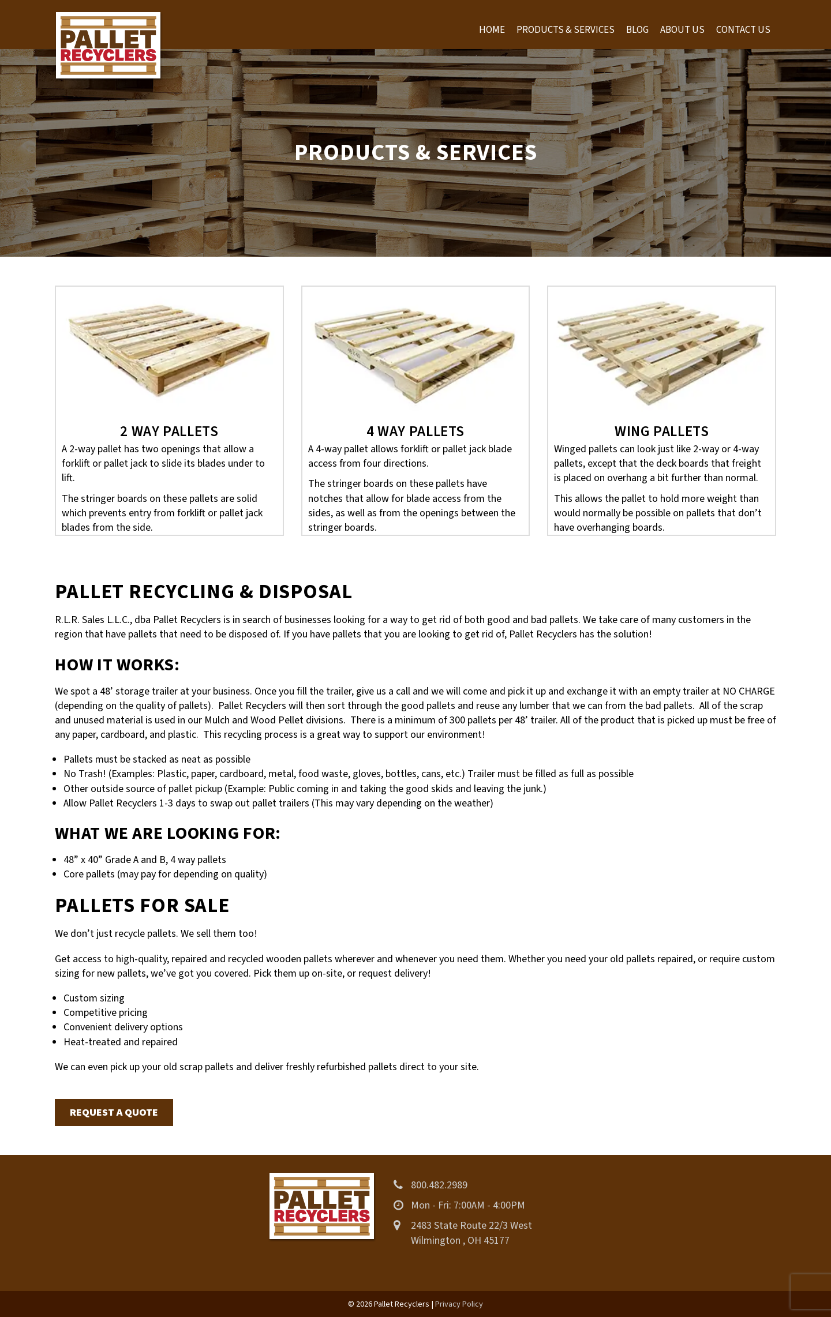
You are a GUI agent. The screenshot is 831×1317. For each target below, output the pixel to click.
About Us (682, 30)
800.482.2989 (439, 1185)
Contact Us (743, 30)
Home (492, 30)
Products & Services (565, 30)
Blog (637, 30)
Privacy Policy (459, 1304)
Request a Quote (114, 1112)
